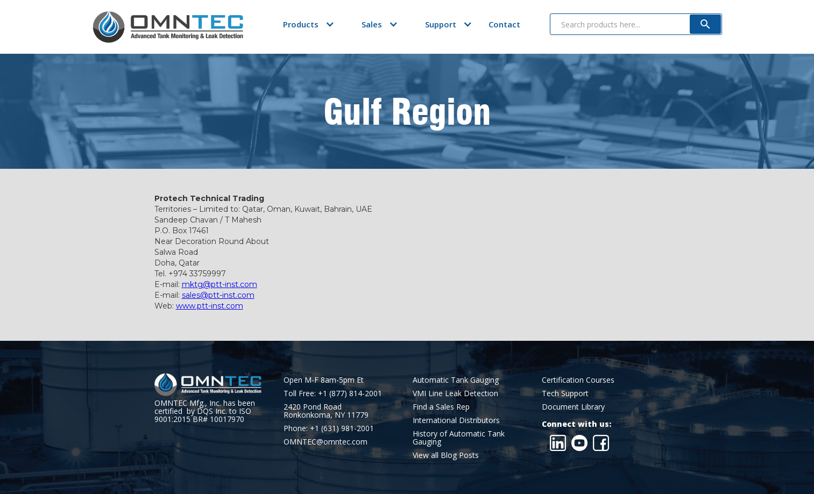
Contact (504, 24)
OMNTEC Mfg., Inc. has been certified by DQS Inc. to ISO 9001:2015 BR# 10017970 (204, 411)
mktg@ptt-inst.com (219, 284)
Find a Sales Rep (441, 407)
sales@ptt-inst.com (218, 295)
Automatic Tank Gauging (456, 380)
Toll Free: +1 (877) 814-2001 (333, 393)
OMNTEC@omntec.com (325, 441)
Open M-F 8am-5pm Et (324, 380)
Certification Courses (578, 380)
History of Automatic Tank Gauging (459, 437)
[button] (300, 24)
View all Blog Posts (446, 455)
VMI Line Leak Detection (455, 393)
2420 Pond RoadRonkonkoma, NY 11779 (326, 411)
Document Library (573, 407)
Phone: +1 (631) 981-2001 (329, 428)
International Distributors (456, 420)
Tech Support (565, 393)
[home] (168, 27)
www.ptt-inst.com (209, 306)
